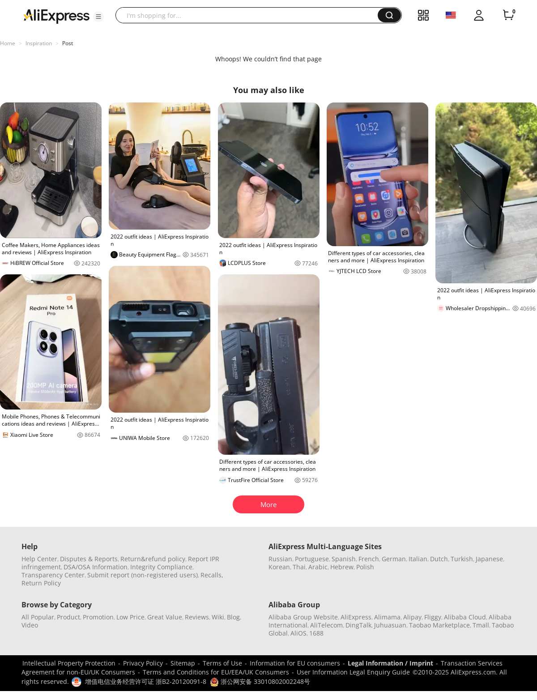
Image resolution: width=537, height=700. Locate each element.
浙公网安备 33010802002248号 (260, 681)
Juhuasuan (390, 625)
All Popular (37, 617)
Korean (279, 567)
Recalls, (211, 575)
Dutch (439, 559)
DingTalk (358, 625)
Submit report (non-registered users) (142, 575)
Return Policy (41, 583)
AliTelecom (326, 625)
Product (68, 617)
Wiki (218, 617)
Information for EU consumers (295, 663)
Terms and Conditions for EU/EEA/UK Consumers (216, 672)
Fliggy (432, 617)
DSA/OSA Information (96, 567)
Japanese (489, 559)
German (394, 559)
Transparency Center (53, 575)
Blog (233, 617)
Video (29, 625)
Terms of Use (222, 663)
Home (7, 43)
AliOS (298, 633)
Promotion (98, 617)
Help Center (39, 559)
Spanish (344, 559)
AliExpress (356, 617)
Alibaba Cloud (465, 617)
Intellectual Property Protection (68, 663)
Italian (418, 559)
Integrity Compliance (161, 567)
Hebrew (342, 567)
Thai (299, 567)
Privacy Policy (143, 663)
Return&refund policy (152, 559)
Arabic (318, 567)
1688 (316, 633)
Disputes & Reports (89, 559)
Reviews (197, 617)
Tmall (481, 625)
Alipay (412, 617)
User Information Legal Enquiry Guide (353, 672)
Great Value (164, 617)
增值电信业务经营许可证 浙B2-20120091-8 (145, 681)
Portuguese (312, 559)
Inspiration (39, 43)
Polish (365, 567)
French (368, 559)
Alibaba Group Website (303, 617)
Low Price (130, 617)
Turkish (462, 559)
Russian (280, 559)
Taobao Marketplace (439, 625)
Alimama (387, 617)
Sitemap (182, 663)
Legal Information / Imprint (390, 663)
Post (67, 43)
